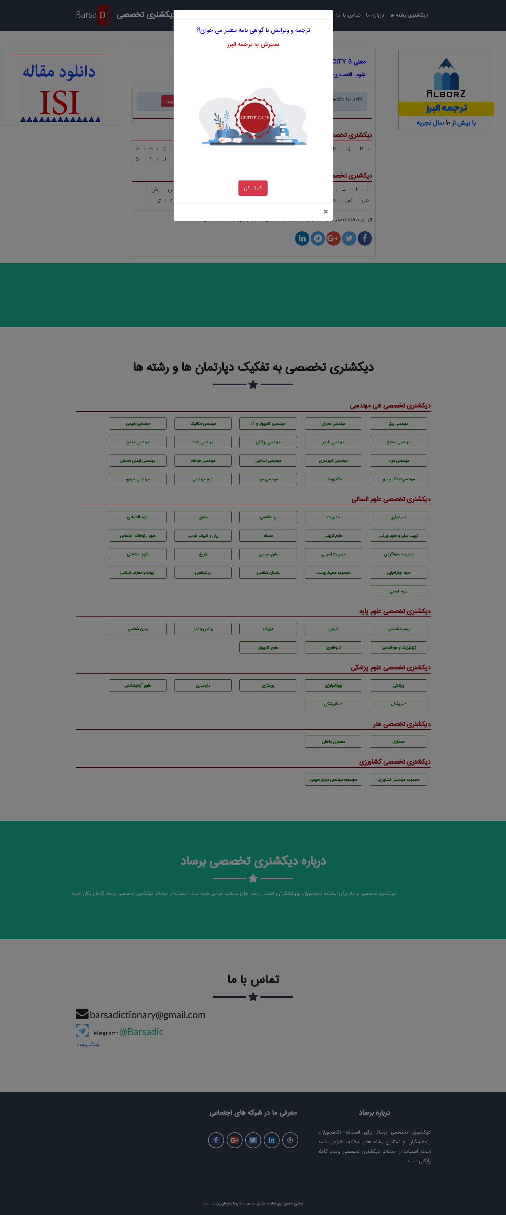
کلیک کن (253, 168)
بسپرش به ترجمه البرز (253, 24)
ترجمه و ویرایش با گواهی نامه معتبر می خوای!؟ (253, 10)
